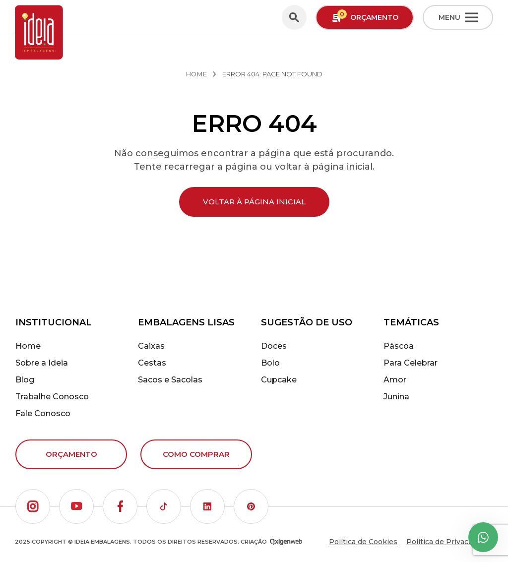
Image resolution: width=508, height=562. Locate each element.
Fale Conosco (42, 413)
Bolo (270, 363)
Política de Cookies (363, 541)
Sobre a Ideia (41, 363)
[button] (32, 506)
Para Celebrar (410, 363)
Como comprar (196, 454)
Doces (274, 346)
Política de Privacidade (447, 541)
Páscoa (398, 346)
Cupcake (279, 379)
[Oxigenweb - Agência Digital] (286, 542)
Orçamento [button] (364, 16)
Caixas (151, 346)
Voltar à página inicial (254, 201)
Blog (24, 379)
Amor (394, 379)
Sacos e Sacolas (170, 379)
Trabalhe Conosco (52, 396)
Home (196, 74)
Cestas (152, 363)
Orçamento (71, 454)
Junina (396, 396)
